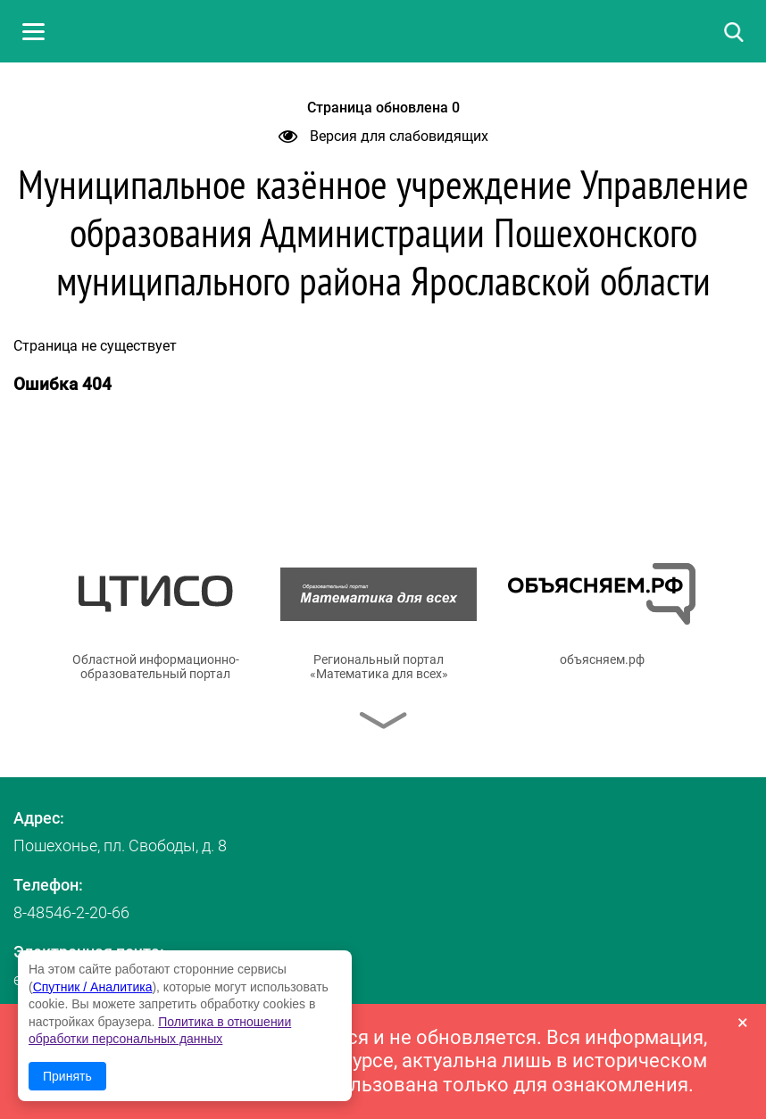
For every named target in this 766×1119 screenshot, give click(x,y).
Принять (67, 1076)
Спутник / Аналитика (93, 987)
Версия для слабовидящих (383, 136)
